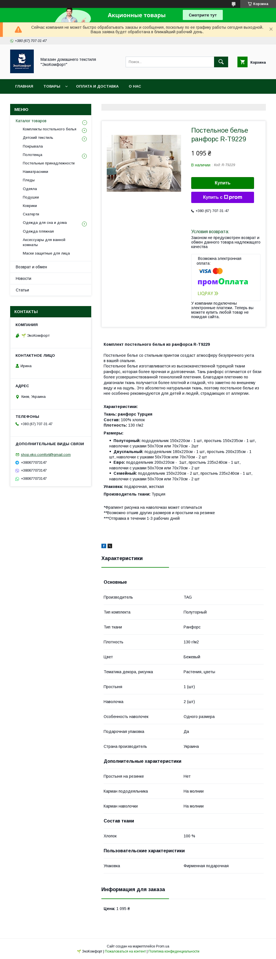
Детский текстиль (38, 137)
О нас (135, 86)
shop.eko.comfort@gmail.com (46, 454)
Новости (23, 278)
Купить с (222, 197)
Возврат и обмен (31, 267)
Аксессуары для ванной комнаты (44, 242)
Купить (223, 182)
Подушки (31, 197)
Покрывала (33, 146)
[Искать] (221, 62)
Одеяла (30, 189)
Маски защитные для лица (46, 253)
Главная (24, 86)
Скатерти (31, 214)
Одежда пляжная (38, 231)
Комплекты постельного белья (49, 129)
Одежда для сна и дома (45, 222)
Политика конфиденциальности (173, 951)
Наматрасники (35, 172)
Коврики (30, 206)
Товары (51, 86)
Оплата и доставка (97, 86)
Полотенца (32, 155)
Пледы (29, 180)
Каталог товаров (31, 121)
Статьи (22, 290)
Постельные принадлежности (49, 163)
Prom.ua (162, 946)
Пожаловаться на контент (125, 951)
